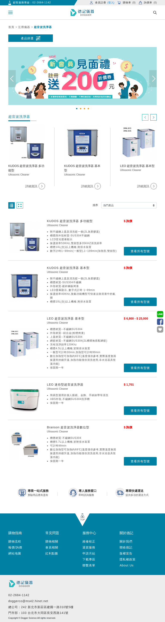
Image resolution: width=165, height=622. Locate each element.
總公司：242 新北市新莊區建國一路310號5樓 (41, 607)
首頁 (11, 27)
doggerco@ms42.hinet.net (28, 601)
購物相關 (51, 541)
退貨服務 (88, 547)
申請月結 (88, 553)
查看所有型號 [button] (140, 251)
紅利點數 (51, 553)
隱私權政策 (128, 559)
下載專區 (88, 559)
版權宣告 (126, 553)
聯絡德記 (126, 547)
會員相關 (51, 547)
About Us (127, 565)
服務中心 (89, 533)
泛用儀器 (24, 27)
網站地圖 (14, 553)
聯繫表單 (88, 565)
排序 (95, 205)
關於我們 (126, 541)
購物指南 (15, 533)
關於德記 (126, 533)
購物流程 (14, 541)
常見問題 (52, 533)
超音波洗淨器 (43, 27)
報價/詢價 (15, 547)
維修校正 (88, 541)
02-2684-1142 (41, 2)
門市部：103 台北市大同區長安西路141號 (38, 613)
